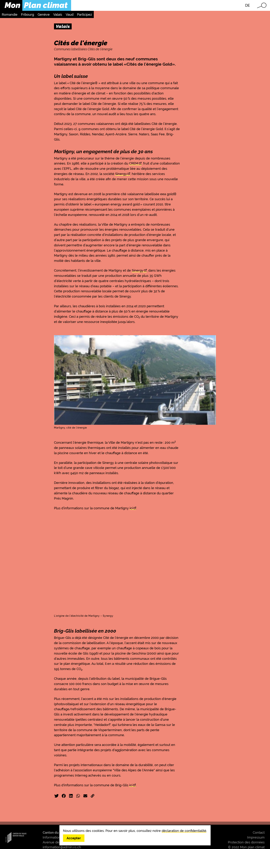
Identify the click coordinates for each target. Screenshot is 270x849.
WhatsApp (78, 795)
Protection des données (246, 842)
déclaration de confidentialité (184, 831)
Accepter (74, 838)
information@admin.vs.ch (62, 847)
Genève (44, 14)
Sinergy (121, 174)
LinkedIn (71, 795)
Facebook (63, 795)
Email (85, 795)
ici (131, 508)
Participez (84, 14)
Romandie (9, 14)
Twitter (56, 795)
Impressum (256, 837)
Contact (259, 832)
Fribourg (27, 14)
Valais (57, 14)
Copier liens (92, 795)
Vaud (69, 14)
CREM (133, 163)
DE (247, 5)
